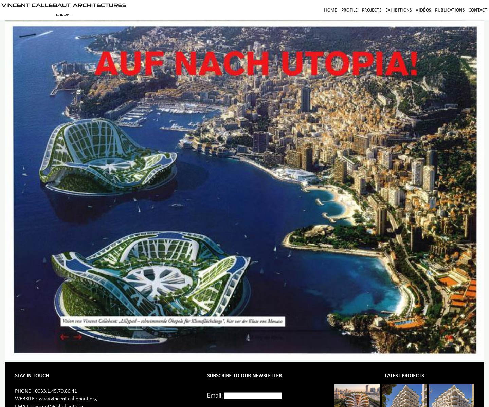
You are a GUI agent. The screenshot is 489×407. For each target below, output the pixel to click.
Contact (478, 10)
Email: (215, 395)
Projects (371, 10)
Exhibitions (398, 10)
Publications (450, 10)
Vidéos (423, 10)
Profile (349, 10)
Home (330, 10)
